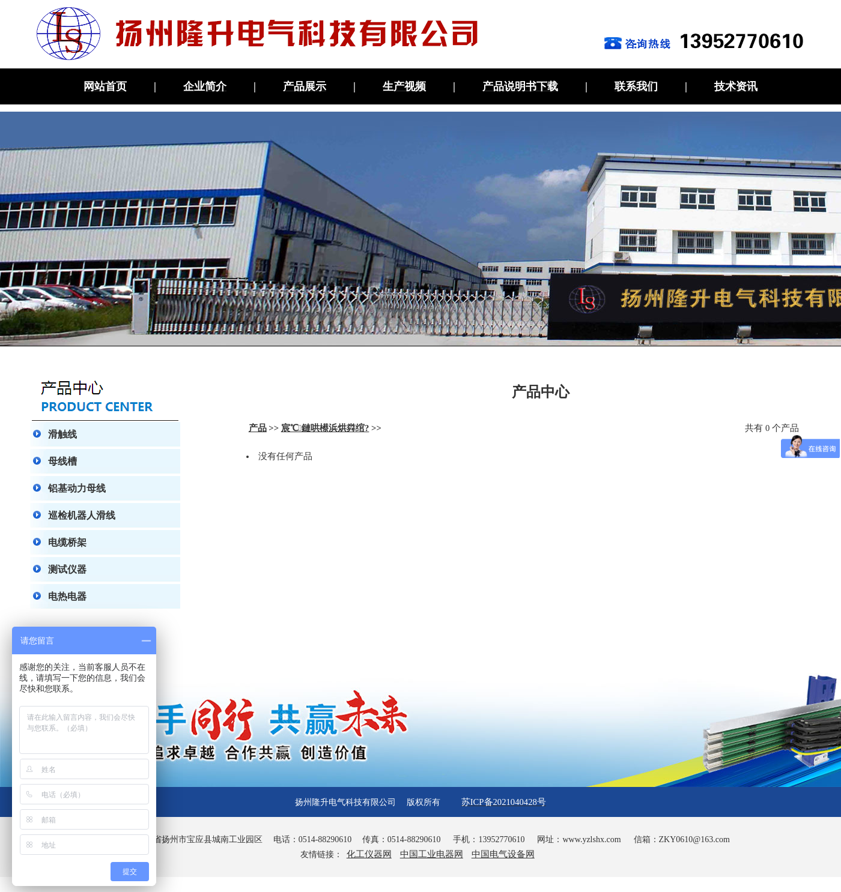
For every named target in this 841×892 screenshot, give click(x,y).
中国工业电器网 (431, 854)
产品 (258, 428)
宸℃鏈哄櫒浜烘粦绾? (325, 428)
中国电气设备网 (503, 854)
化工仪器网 (369, 854)
